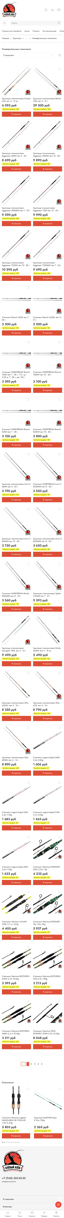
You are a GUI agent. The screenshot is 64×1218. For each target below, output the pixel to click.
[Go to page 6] (11, 1142)
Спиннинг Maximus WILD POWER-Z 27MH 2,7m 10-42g (46, 1032)
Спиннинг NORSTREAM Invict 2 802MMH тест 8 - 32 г (47, 485)
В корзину (16, 114)
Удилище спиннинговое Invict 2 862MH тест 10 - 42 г (16, 540)
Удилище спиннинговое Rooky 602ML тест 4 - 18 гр (47, 649)
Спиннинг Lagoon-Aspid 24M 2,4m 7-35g (15, 813)
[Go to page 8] (15, 1142)
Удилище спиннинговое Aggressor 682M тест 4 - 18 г (14, 154)
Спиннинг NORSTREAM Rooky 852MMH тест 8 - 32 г (15, 594)
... (27, 38)
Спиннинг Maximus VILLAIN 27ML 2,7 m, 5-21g (14, 923)
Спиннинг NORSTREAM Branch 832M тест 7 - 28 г (16, 430)
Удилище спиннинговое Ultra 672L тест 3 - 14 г (46, 704)
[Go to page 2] (4, 1142)
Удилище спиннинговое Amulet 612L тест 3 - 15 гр (16, 100)
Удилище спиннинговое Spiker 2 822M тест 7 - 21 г (47, 594)
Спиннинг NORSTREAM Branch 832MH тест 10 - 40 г (47, 430)
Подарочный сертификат (11, 31)
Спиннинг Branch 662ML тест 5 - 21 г (47, 318)
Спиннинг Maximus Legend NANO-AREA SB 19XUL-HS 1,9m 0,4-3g (14, 1120)
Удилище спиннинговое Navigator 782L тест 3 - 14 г (14, 649)
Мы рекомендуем (49, 31)
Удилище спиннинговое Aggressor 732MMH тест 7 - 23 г (47, 264)
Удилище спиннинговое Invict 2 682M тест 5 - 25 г (16, 485)
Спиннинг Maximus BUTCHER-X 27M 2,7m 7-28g (47, 977)
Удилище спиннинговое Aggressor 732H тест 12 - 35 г (46, 209)
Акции (26, 31)
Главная (5, 38)
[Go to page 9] (17, 1142)
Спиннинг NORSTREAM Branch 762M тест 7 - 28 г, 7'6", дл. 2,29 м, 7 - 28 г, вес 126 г (16, 375)
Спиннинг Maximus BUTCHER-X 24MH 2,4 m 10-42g (15, 1032)
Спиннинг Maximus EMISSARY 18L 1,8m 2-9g (46, 923)
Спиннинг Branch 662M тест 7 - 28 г (15, 318)
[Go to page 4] (8, 1142)
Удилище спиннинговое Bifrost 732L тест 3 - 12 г (47, 100)
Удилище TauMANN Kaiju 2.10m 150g (45, 1119)
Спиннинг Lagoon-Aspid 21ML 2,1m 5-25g (46, 813)
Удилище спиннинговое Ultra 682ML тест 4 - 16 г (15, 759)
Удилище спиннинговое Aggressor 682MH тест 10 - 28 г (47, 154)
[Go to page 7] (13, 1142)
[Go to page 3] (6, 1142)
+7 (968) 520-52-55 (14, 1178)
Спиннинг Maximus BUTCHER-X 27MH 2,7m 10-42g (15, 977)
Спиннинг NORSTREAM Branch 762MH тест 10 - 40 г (47, 373)
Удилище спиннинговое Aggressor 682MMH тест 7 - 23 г (16, 209)
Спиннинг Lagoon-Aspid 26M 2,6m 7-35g (15, 868)
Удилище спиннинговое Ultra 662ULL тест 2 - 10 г (15, 704)
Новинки (36, 31)
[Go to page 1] (2, 1142)
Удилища (17, 38)
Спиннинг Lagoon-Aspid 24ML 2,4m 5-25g (46, 759)
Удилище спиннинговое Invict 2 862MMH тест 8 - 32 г (47, 540)
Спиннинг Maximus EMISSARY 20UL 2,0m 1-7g (46, 868)
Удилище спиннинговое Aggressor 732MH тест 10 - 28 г (15, 264)
